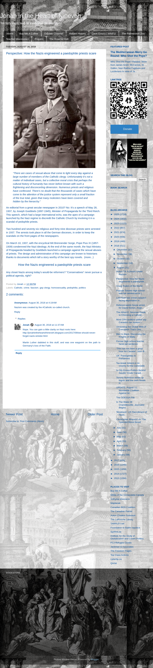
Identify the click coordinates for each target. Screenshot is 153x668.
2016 (117, 464)
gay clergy (45, 287)
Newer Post (14, 414)
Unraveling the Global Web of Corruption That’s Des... (131, 328)
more (88, 257)
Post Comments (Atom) (32, 421)
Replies (22, 318)
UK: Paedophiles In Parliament (126, 357)
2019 (117, 241)
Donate (127, 129)
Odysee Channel (53, 33)
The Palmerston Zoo (133, 33)
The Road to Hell (59, 39)
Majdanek (116, 503)
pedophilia (72, 287)
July (119, 427)
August (121, 267)
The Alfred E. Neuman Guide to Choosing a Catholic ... (131, 313)
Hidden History (77, 33)
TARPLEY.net (117, 523)
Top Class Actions (120, 555)
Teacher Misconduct (17, 39)
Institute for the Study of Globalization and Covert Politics (127, 537)
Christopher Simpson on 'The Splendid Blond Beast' (131, 420)
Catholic (18, 287)
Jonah (26, 325)
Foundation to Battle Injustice (125, 527)
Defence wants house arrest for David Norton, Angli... (130, 306)
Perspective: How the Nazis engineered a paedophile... (131, 280)
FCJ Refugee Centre (121, 542)
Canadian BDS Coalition (123, 507)
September (123, 263)
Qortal (114, 563)
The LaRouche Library (122, 519)
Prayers (39, 39)
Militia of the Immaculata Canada (127, 495)
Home (10, 33)
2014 (117, 474)
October (121, 258)
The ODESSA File (125, 397)
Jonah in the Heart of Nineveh (40, 15)
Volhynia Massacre (120, 499)
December (122, 249)
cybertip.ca (116, 559)
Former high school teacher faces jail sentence (130, 342)
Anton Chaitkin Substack (123, 515)
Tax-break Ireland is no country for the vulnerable (130, 364)
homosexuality (58, 287)
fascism (34, 287)
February (122, 450)
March (120, 445)
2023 (117, 223)
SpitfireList (116, 532)
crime (26, 287)
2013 (117, 478)
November (122, 254)
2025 (117, 214)
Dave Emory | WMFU (104, 33)
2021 (117, 232)
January (121, 454)
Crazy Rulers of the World (129, 286)
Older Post (95, 414)
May (119, 436)
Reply (17, 312)
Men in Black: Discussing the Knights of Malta (131, 335)
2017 (117, 460)
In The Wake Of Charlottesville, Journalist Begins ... (130, 405)
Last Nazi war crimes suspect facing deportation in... (131, 299)
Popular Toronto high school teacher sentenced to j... (130, 292)
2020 (117, 237)
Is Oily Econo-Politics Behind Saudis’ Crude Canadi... (131, 371)
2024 (117, 218)
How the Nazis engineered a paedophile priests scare (54, 264)
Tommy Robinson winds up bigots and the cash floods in (131, 380)
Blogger (95, 659)
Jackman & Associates (122, 547)
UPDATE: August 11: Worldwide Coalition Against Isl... (127, 390)
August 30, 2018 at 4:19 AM (43, 302)
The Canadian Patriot (121, 511)
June (119, 432)
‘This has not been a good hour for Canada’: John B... (131, 350)
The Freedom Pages (121, 551)
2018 (117, 245)
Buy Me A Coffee (28, 33)
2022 (117, 228)
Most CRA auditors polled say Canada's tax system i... (131, 321)
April (119, 441)
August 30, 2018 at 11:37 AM (49, 325)
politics (82, 287)
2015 (117, 469)
